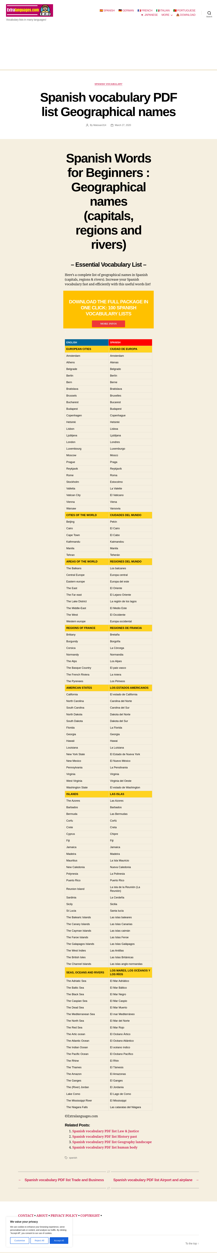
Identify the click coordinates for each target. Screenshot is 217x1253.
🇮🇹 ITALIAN (163, 10)
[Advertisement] (108, 49)
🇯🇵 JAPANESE (149, 15)
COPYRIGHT (90, 1217)
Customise (19, 1240)
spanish (73, 1158)
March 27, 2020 (123, 126)
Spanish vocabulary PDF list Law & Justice (105, 1132)
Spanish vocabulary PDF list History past (104, 1138)
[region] (39, 1232)
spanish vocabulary (109, 85)
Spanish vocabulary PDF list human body (104, 1148)
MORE (165, 15)
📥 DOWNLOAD (185, 15)
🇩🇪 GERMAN (126, 10)
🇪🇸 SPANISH (107, 10)
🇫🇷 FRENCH (145, 10)
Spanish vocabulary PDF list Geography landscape (112, 1143)
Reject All (39, 1240)
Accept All (59, 1240)
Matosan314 (99, 126)
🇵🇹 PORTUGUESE (184, 10)
